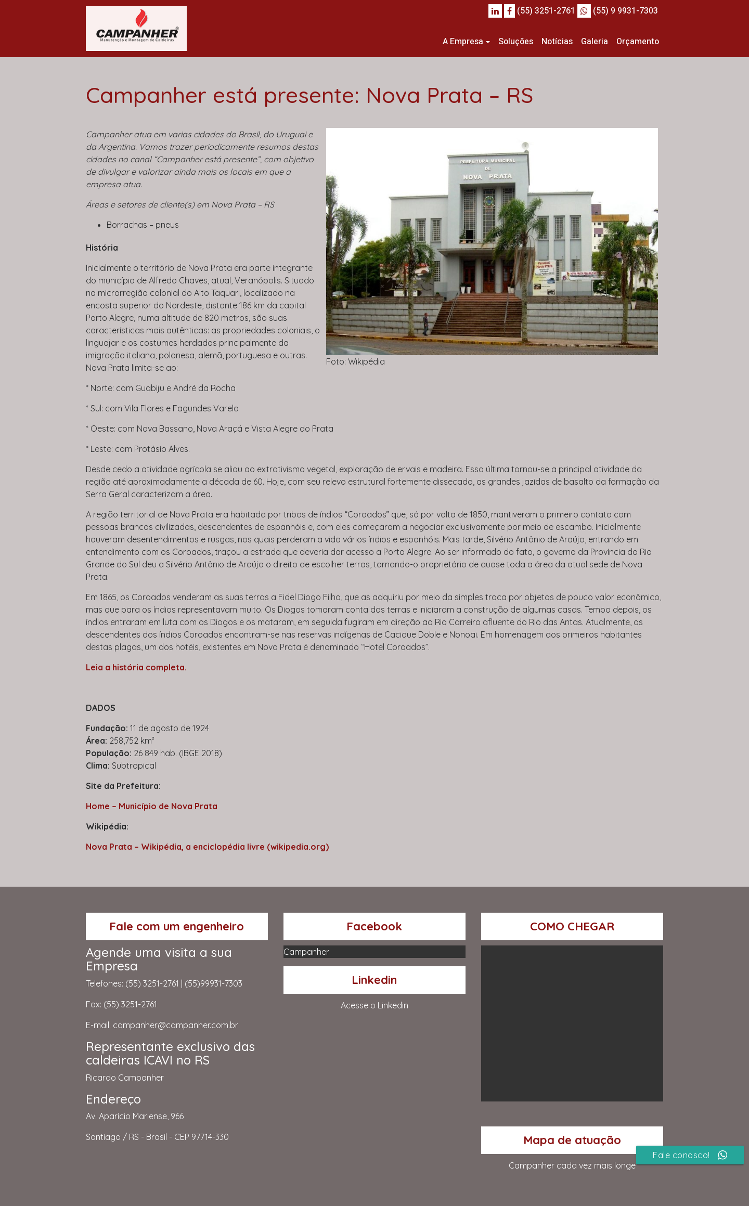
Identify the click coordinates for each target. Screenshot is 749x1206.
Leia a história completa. (136, 667)
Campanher (306, 951)
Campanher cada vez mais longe (572, 1165)
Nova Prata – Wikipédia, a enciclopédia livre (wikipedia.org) (207, 846)
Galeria (594, 41)
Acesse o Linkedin (374, 1005)
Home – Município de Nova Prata (151, 806)
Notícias (557, 41)
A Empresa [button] (463, 41)
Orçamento (637, 41)
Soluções (515, 41)
